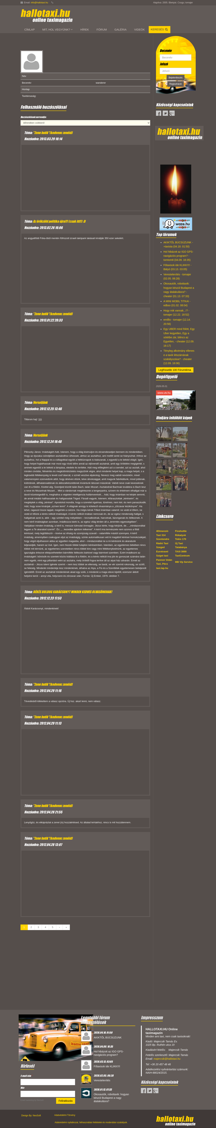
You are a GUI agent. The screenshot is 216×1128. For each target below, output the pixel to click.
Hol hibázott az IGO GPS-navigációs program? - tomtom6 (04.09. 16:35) (178, 256)
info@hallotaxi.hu (39, 2)
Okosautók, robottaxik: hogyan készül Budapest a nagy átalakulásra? (111, 1098)
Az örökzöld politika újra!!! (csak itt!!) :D (59, 221)
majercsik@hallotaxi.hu (167, 1058)
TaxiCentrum (182, 555)
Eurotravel (162, 551)
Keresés (159, 29)
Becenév (165, 51)
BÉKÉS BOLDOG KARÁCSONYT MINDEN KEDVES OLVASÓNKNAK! (72, 592)
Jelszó (164, 64)
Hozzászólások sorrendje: (33, 117)
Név (22, 1087)
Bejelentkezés (176, 77)
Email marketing (27, 1100)
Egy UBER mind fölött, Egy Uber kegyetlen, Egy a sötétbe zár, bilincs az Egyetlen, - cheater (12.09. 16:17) (179, 337)
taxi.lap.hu (162, 568)
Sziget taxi (162, 555)
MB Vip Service (184, 562)
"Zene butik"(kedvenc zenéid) (52, 133)
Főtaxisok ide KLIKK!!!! (107, 1066)
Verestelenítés (102, 1080)
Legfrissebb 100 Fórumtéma (174, 369)
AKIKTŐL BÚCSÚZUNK (108, 1037)
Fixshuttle (181, 531)
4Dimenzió (162, 531)
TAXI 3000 (181, 551)
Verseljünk (40, 402)
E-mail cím (26, 1075)
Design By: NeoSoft (31, 1115)
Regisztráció (175, 84)
